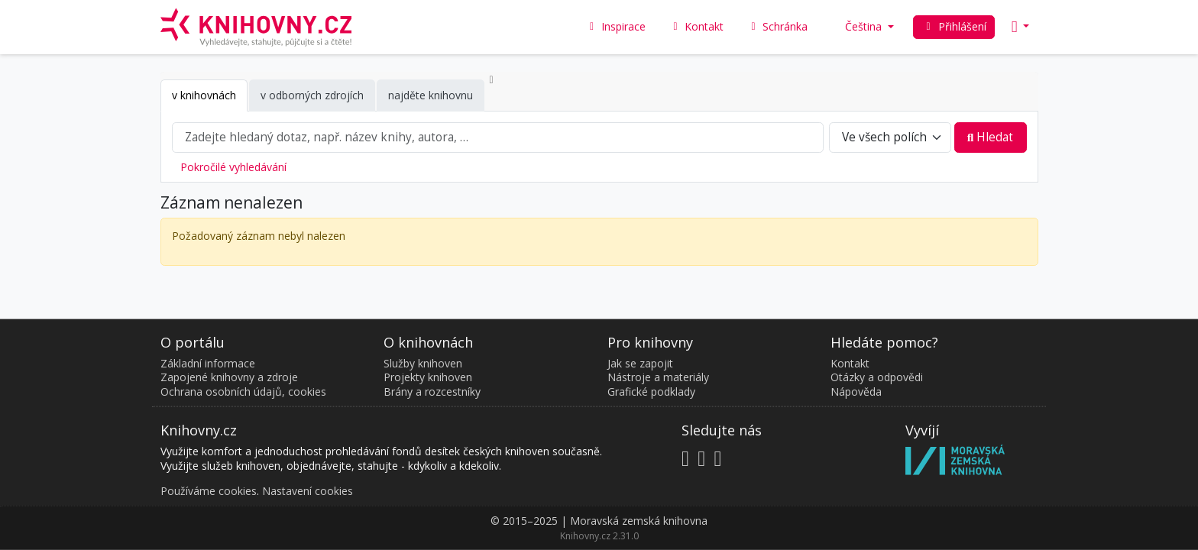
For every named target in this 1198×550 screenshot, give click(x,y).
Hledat (990, 137)
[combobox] (498, 137)
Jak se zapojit (640, 362)
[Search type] (890, 137)
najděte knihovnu (430, 95)
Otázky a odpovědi (877, 377)
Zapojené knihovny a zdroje (229, 377)
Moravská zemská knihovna (638, 520)
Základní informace (207, 362)
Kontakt (850, 362)
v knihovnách (204, 95)
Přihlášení (953, 26)
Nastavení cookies (307, 490)
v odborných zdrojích (312, 95)
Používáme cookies (208, 490)
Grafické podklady (651, 390)
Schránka (777, 26)
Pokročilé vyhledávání (233, 167)
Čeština (858, 26)
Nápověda (856, 390)
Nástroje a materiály (658, 377)
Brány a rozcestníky (432, 390)
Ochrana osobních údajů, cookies (243, 390)
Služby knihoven (423, 362)
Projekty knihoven (428, 377)
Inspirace (615, 26)
